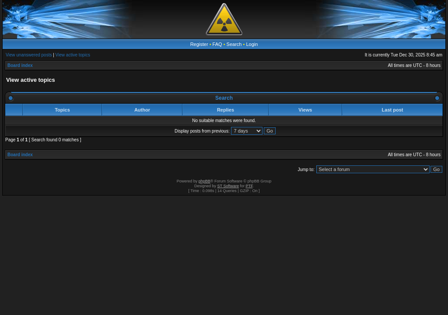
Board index (20, 65)
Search (234, 44)
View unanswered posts (29, 54)
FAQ (217, 44)
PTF (248, 186)
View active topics (73, 54)
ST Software (228, 186)
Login (252, 44)
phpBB (204, 181)
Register (199, 44)
